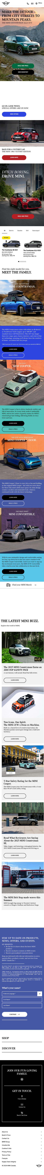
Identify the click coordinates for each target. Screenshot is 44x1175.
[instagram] (22, 1079)
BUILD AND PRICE (23, 66)
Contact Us (5, 1138)
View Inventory (23, 72)
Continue (14, 1014)
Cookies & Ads (6, 1148)
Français (4, 1158)
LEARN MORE (14, 157)
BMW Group (6, 1142)
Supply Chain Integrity (9, 1162)
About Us (5, 1132)
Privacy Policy (6, 1152)
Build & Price (13, 355)
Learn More (13, 349)
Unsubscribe (6, 1145)
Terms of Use (6, 1155)
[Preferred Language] (22, 993)
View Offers (14, 114)
